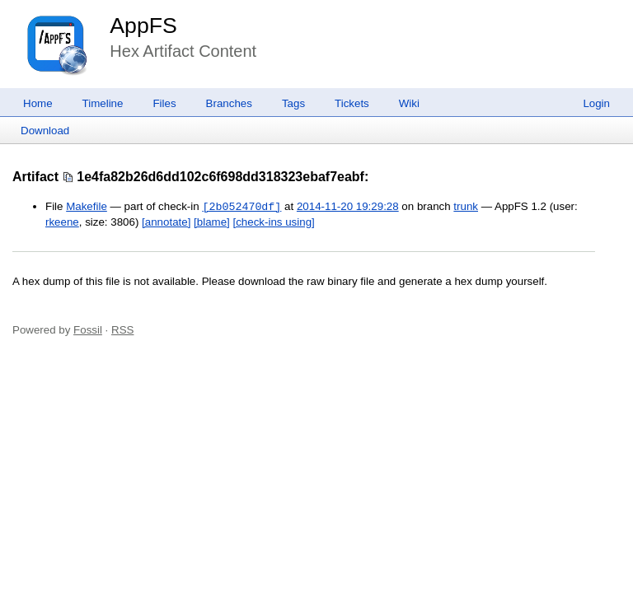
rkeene (62, 222)
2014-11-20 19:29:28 (348, 207)
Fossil (87, 330)
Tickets (352, 103)
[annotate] (166, 222)
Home (38, 103)
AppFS (143, 25)
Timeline (103, 103)
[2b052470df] (241, 206)
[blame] (212, 222)
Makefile (86, 207)
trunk (465, 207)
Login (596, 103)
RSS (122, 330)
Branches (229, 103)
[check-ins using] (274, 222)
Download (45, 130)
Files (164, 103)
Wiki (409, 103)
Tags (293, 103)
